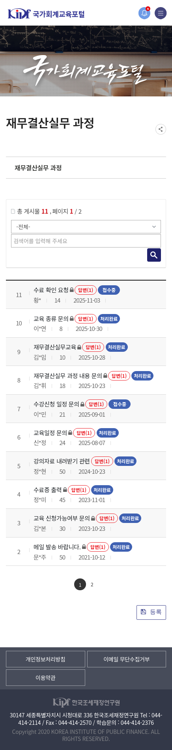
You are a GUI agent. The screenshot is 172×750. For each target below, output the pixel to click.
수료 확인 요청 (51, 290)
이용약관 (45, 678)
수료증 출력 (48, 490)
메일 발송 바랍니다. (57, 547)
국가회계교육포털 (46, 13)
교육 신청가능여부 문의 (62, 518)
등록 (151, 611)
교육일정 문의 (50, 433)
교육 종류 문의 (51, 318)
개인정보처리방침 (45, 659)
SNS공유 (160, 129)
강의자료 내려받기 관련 (62, 461)
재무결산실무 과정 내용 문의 (68, 375)
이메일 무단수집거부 (126, 659)
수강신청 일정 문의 (56, 404)
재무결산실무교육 (55, 347)
